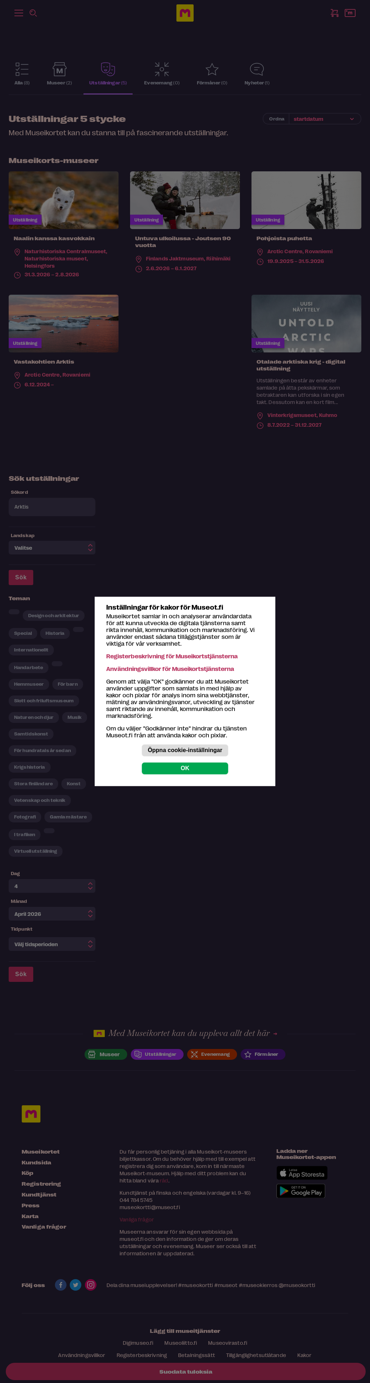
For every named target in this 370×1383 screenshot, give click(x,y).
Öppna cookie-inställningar (185, 750)
